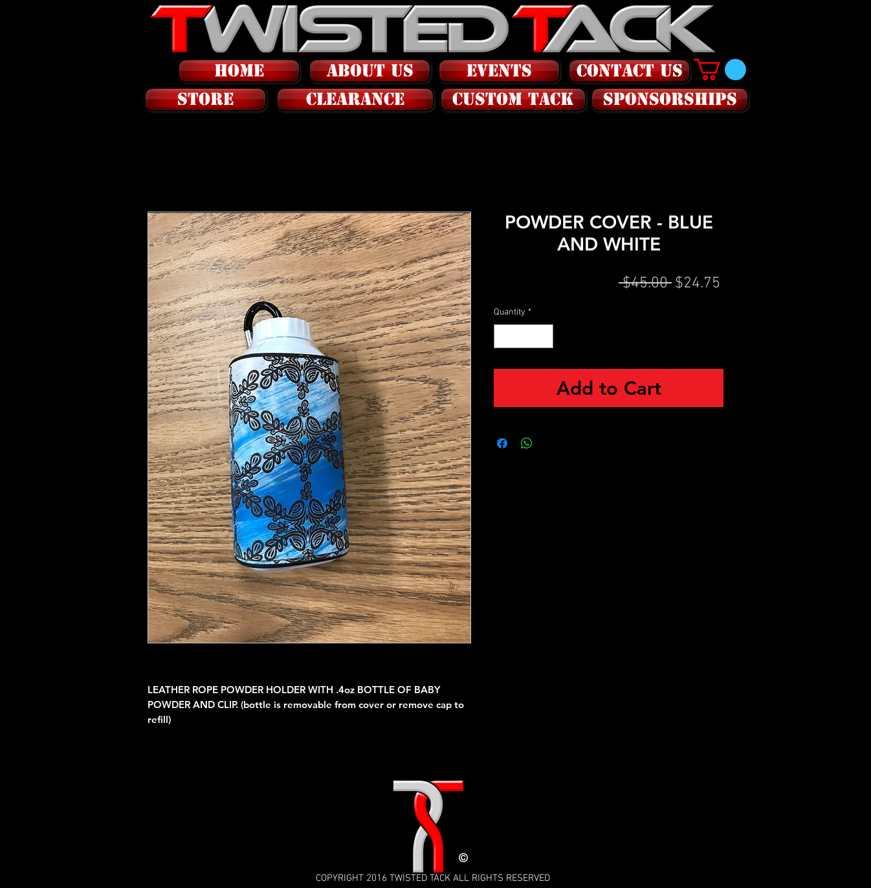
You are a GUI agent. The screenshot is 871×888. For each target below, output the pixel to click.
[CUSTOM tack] (513, 99)
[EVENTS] (499, 71)
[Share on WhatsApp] (527, 443)
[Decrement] (504, 336)
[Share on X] (551, 443)
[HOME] (239, 71)
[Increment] (543, 336)
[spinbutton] (523, 336)
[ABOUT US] (370, 71)
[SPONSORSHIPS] (670, 99)
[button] (204, 99)
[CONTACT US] (629, 71)
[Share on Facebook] (502, 443)
